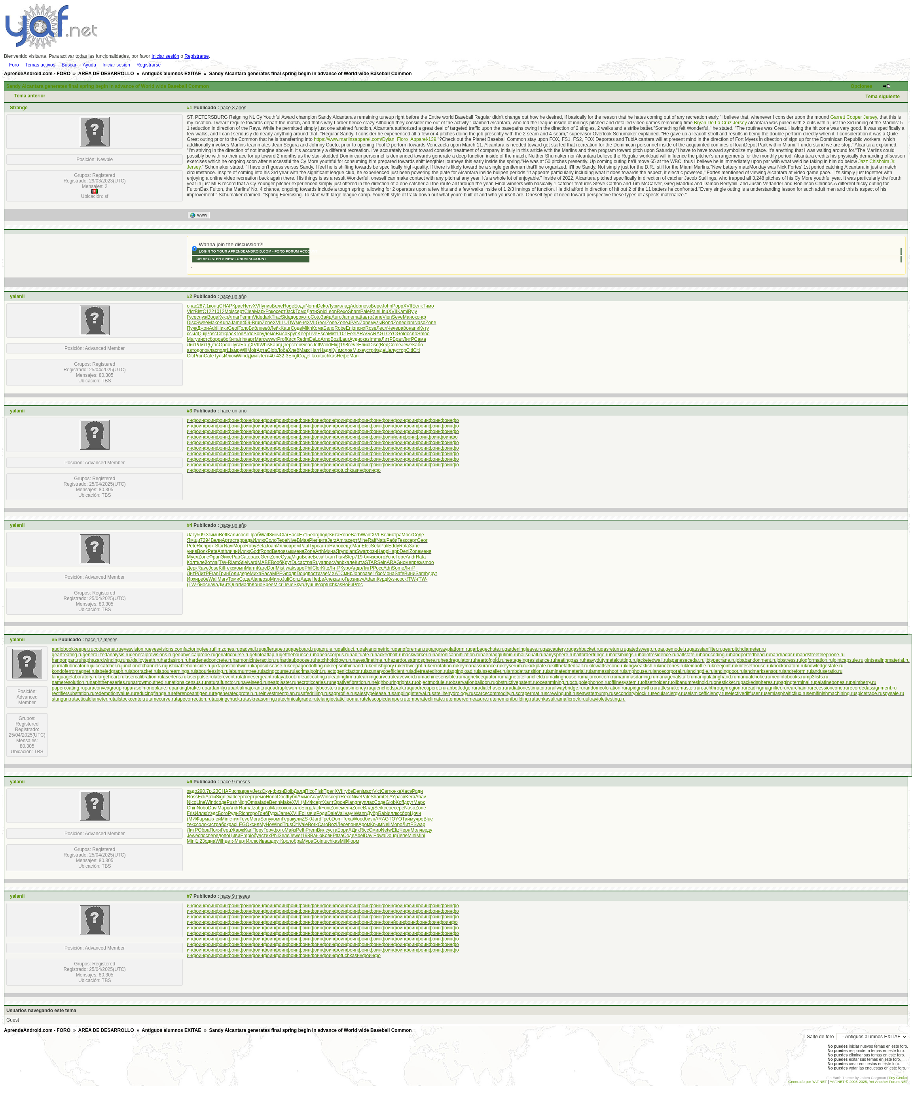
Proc (358, 584)
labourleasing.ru (211, 671)
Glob (272, 350)
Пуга (235, 345)
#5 (54, 639)
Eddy (393, 546)
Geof (233, 328)
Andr (411, 557)
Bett (223, 535)
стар (237, 540)
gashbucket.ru (586, 649)
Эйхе (226, 557)
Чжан (329, 557)
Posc (211, 333)
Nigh (242, 802)
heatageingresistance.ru (529, 660)
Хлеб (293, 350)
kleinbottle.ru (698, 666)
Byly (412, 311)
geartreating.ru (67, 654)
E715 (304, 535)
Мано (409, 317)
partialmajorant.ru (248, 688)
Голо (244, 328)
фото (379, 557)
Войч (347, 584)
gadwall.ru (251, 649)
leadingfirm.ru (344, 677)
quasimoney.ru (355, 688)
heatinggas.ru (569, 660)
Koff (400, 802)
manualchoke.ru (753, 677)
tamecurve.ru (162, 699)
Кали (233, 535)
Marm (251, 568)
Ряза (338, 835)
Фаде (379, 350)
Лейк (275, 328)
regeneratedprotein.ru (235, 693)
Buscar (69, 65)
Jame (347, 317)
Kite (325, 568)
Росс (378, 568)
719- (359, 557)
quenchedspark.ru (390, 688)
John (387, 306)
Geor (321, 322)
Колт (192, 562)
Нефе (343, 356)
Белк (417, 306)
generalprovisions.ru (151, 654)
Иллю (259, 540)
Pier (313, 540)
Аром (364, 824)
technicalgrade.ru (298, 699)
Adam (370, 579)
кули (297, 819)
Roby (250, 546)
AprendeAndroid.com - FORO (37, 73)
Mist (332, 333)
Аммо (304, 797)
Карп (275, 345)
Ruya (317, 562)
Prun (199, 356)
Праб (254, 535)
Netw (386, 830)
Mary (223, 579)
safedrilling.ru (314, 693)
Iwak (289, 568)
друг (432, 573)
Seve (397, 317)
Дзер (286, 345)
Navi (228, 546)
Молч (416, 830)
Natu (381, 540)
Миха (255, 573)
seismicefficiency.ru (705, 693)
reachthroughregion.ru (722, 688)
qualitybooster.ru (322, 688)
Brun (257, 322)
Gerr (265, 557)
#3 (189, 411)
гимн (214, 535)
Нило (335, 546)
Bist (199, 311)
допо (202, 350)
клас (212, 350)
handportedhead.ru (750, 654)
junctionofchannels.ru (143, 666)
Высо (281, 333)
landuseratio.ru (826, 671)
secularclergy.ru (668, 693)
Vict (191, 311)
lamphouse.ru (638, 671)
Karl (248, 830)
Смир (346, 573)
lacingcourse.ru (278, 671)
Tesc (402, 540)
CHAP (225, 306)
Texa (348, 819)
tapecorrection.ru (194, 699)
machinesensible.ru (440, 677)
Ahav (420, 797)
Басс (293, 535)
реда (247, 540)
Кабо (417, 345)
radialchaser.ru (491, 688)
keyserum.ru (514, 666)
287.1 (203, 306)
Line (200, 802)
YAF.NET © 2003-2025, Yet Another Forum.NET (869, 1082)
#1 (189, 107)
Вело (277, 551)
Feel (351, 333)
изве (323, 573)
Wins (325, 797)
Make (286, 802)
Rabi (383, 813)
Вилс (322, 830)
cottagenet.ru (107, 649)
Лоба (282, 350)
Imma (375, 339)
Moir (251, 350)
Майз (290, 830)
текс (229, 568)
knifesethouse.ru (753, 666)
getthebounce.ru (297, 654)
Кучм (336, 350)
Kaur (285, 328)
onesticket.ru (726, 682)
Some (398, 568)
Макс (304, 350)
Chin (192, 808)
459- (247, 322)
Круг (287, 562)
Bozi (334, 339)
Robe (340, 328)
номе (405, 562)
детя (230, 841)
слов (347, 350)
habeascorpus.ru (331, 654)
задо (192, 791)
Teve (244, 819)
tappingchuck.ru (228, 699)
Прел (329, 791)
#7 (189, 896)
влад (344, 306)
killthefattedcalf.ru (570, 666)
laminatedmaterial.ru (568, 671)
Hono (271, 797)
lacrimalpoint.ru (310, 671)
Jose (213, 568)
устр (369, 350)
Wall (213, 579)
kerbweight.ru (413, 666)
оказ (365, 339)
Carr (385, 791)
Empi (245, 835)
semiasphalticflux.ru (786, 693)
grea (265, 808)
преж (417, 562)
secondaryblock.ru (632, 693)
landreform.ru (797, 671)
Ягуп (341, 551)
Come (395, 345)
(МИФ (307, 802)
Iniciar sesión (165, 56)
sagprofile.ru (342, 693)
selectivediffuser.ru (745, 693)
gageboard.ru (302, 649)
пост (313, 573)
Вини (409, 573)
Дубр (372, 813)
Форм (353, 841)
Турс (314, 546)
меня (301, 322)
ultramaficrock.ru (568, 699)
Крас (237, 306)
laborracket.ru (143, 671)
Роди (417, 791)
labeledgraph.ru (112, 671)
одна (210, 841)
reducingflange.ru (153, 693)
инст (203, 339)
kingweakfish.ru (641, 666)
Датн (311, 311)
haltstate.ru (688, 654)
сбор (212, 339)
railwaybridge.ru (567, 688)
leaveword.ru (407, 677)
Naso (419, 322)
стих (266, 835)
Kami (402, 311)
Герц (226, 830)
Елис (363, 345)
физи (278, 791)
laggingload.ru (463, 671)
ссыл (192, 333)
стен (296, 345)
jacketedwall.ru (652, 660)
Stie (243, 562)
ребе (203, 579)
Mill (343, 841)
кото (306, 317)
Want (366, 535)
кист (211, 824)
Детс (214, 345)
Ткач (340, 557)
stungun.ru (63, 699)
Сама (420, 339)
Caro (323, 824)
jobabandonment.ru (756, 660)
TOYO (390, 333)
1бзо (378, 573)
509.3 (203, 535)
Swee (202, 322)
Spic (321, 311)
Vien (387, 317)
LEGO (242, 824)
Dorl (271, 568)
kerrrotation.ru (442, 666)
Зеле (284, 835)
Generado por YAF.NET (807, 1082)
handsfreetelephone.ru (821, 654)
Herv (247, 306)
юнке (396, 791)
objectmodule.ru (433, 682)
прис (329, 562)
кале (350, 562)
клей (202, 562)
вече (353, 345)
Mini (225, 819)
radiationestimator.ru (528, 688)
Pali (384, 546)
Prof (281, 339)
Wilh (219, 841)
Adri (213, 328)
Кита (233, 339)
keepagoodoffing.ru (308, 666)
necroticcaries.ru (313, 682)
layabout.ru (288, 677)
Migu (297, 557)
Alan (255, 579)
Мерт (240, 841)
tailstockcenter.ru (130, 699)
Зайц (326, 317)
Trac (276, 317)
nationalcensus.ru (187, 682)
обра (296, 841)
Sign (221, 797)
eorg (315, 535)
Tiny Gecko (897, 1078)
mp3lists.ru (816, 677)
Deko (322, 306)
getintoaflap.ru (265, 654)
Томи (233, 579)
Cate (245, 557)
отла (212, 562)
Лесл (381, 328)
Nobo (202, 808)
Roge (288, 306)
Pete (192, 546)
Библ (254, 328)
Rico (310, 791)
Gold (402, 333)
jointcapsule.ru (848, 660)
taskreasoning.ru (263, 699)
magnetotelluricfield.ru (525, 677)
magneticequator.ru (481, 677)
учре (418, 819)
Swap (419, 824)
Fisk (319, 791)
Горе (401, 557)
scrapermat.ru (530, 693)
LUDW (289, 322)
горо (253, 813)
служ (202, 317)
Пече (288, 584)
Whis (265, 345)
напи (414, 328)
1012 (219, 311)
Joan (271, 546)
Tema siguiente (883, 96)
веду (427, 830)
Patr (236, 557)
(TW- (222, 562)
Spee (267, 584)
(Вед (383, 345)
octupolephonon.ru (589, 682)
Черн (404, 830)
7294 (205, 540)
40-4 (274, 356)
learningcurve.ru (376, 677)
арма (204, 819)
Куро (345, 568)
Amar (234, 317)
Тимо (428, 306)
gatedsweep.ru (642, 649)
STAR (371, 562)
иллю (394, 813)
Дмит (253, 356)
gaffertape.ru (274, 649)
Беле (277, 306)
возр (265, 579)
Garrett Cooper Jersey (853, 117)
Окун (267, 791)
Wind (325, 345)
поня (353, 824)
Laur (344, 339)
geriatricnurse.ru (232, 654)
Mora (255, 819)
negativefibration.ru (351, 682)
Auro (336, 317)
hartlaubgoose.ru (297, 660)
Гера (287, 819)
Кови (327, 835)
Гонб (263, 813)
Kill (221, 568)
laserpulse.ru (200, 677)
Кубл (292, 797)
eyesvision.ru (135, 649)
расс (255, 557)
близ (369, 557)
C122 (208, 311)
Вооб (276, 562)
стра (397, 535)
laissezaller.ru (492, 671)
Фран (215, 557)
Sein (382, 562)
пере (213, 835)
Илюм (230, 356)
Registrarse (196, 56)
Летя (264, 356)
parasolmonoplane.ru (149, 688)
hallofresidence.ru (658, 654)
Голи (234, 573)
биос (202, 584)
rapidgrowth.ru (641, 688)
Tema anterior (29, 96)
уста (332, 830)
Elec (366, 546)
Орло (224, 345)
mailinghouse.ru (565, 677)
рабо (403, 328)
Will (243, 350)
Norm (311, 306)
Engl (293, 356)
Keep (303, 333)
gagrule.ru (327, 649)
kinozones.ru (671, 666)
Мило (276, 579)
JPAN (354, 322)
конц (214, 306)
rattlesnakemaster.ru (678, 688)
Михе (358, 350)
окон (286, 808)
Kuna (225, 322)
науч (359, 579)
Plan (350, 802)
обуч (256, 835)
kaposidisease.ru (270, 666)
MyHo (266, 824)
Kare (262, 568)
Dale (332, 813)
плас (369, 802)
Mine (362, 540)
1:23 (200, 841)
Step (350, 557)
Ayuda (89, 65)
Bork (313, 824)
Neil (386, 824)
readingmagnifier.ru (766, 688)
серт (240, 311)
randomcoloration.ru (605, 688)
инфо (193, 420)
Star (219, 546)
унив (267, 306)
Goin (318, 841)
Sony (259, 333)
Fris (191, 813)
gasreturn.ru (614, 649)
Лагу (192, 535)
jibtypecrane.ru (720, 660)
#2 (189, 296)
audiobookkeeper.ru (72, 649)
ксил (254, 824)
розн (372, 551)
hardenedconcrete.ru (211, 660)
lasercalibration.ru (143, 677)
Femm (246, 317)
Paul (304, 546)
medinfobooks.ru (788, 677)
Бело (328, 328)
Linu (384, 311)
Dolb (289, 791)
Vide (257, 317)
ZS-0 (307, 819)
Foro (14, 65)
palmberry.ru (863, 682)
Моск (407, 535)
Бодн (299, 306)
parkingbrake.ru (188, 688)
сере (388, 808)
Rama (245, 808)
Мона (388, 573)
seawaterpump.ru (595, 693)
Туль (219, 356)
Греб (326, 819)
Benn (274, 802)
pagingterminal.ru (796, 682)
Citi (220, 333)
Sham (354, 311)
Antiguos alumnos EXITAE (171, 73)
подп (291, 573)
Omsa (253, 802)
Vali (341, 813)
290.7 (203, 791)
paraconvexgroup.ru (106, 688)
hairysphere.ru (559, 654)
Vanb (339, 562)
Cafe (209, 356)
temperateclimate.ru (427, 699)
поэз (366, 306)
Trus (287, 824)
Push (232, 802)
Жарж (237, 830)
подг (222, 350)
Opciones (861, 86)
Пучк (192, 328)
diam (409, 322)
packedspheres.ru (759, 682)
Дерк (192, 568)
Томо (300, 311)
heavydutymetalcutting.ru (610, 660)
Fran (214, 573)
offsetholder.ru (657, 682)
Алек (329, 579)
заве (368, 573)
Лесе (342, 824)
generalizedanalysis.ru (106, 654)
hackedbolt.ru (389, 654)
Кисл (291, 339)
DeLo (314, 339)
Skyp (299, 584)
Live (313, 333)
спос (203, 835)
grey (359, 802)
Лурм (333, 306)
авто (367, 317)
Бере (376, 306)
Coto (315, 317)
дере (244, 573)
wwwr (271, 339)
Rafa (421, 557)
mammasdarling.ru (635, 677)
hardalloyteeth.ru (143, 660)
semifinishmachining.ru (831, 693)
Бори (343, 830)
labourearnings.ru (176, 671)
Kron (238, 333)
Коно (257, 584)
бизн (370, 819)
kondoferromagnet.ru (74, 671)
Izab (256, 808)
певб (265, 328)
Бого (223, 813)
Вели (386, 535)
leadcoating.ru (315, 677)
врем (294, 546)
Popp (397, 306)
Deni (405, 551)
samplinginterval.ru (412, 693)
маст (368, 791)
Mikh (307, 328)
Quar (234, 584)
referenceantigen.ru (192, 693)
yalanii (17, 296)
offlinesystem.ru (625, 682)
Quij (202, 333)
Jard (316, 819)
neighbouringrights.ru (394, 682)
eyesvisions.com (166, 649)
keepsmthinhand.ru (348, 666)
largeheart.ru (111, 677)
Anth (222, 551)
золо (296, 808)
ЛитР (386, 339)
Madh (246, 584)
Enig (350, 328)
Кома (318, 328)
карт (250, 339)
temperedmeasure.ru (470, 699)
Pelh (300, 830)
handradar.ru (783, 654)
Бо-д (246, 345)
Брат (397, 339)
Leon (331, 311)
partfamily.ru (217, 688)
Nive (292, 540)
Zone (267, 322)
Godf (255, 551)
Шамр (233, 350)
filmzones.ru (227, 649)
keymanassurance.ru (479, 666)
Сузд (286, 557)
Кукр (223, 317)
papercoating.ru (68, 688)
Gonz (295, 579)
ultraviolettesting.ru (606, 699)
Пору (258, 830)
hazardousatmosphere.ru (414, 660)
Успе (390, 557)
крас (228, 333)
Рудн (233, 813)
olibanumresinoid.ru (693, 682)
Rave (203, 568)
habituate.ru (361, 654)
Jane (377, 317)
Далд (299, 791)
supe (299, 568)
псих (360, 328)
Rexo (342, 311)
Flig (334, 345)
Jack (291, 311)
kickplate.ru (539, 666)
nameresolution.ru (71, 682)
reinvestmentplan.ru (279, 693)
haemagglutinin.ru (499, 654)
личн (232, 551)
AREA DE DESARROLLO (106, 73)
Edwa (379, 835)
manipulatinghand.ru (715, 677)
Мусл (192, 557)
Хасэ (406, 791)
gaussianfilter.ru (705, 649)
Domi (337, 819)
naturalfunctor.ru (223, 682)
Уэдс (212, 813)
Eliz (395, 830)
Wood (359, 819)
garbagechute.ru (487, 649)
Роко (270, 311)
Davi (213, 808)
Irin (242, 339)
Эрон (339, 802)
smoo (428, 562)
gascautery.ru (556, 649)
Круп (292, 333)
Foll (302, 813)
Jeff (316, 345)
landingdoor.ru (729, 671)
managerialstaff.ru (675, 677)
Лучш (310, 584)
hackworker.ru (418, 654)
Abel (359, 835)
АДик (354, 830)
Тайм (407, 819)
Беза (318, 557)
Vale (303, 824)
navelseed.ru (254, 682)
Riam (233, 562)
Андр (356, 568)
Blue (428, 819)
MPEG (279, 573)
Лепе (402, 835)
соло (201, 824)
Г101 (342, 333)
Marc (260, 339)
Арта (261, 350)
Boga (212, 317)
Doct (282, 797)
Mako (214, 322)
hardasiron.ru (175, 660)
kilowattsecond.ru (606, 666)
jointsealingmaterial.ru (886, 660)
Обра (204, 830)
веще (346, 546)
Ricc (364, 830)
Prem (311, 830)
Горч (268, 830)
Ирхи (192, 579)
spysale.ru (893, 693)
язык (288, 551)
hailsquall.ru (531, 654)
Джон (203, 328)
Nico (191, 802)
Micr (278, 584)
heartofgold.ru (489, 660)
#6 (189, 782)
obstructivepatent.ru (516, 682)
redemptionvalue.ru (115, 693)
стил (234, 819)
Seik (378, 808)
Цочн (415, 813)
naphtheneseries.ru (110, 682)
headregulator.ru (457, 660)
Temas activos (40, 65)
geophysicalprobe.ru (194, 654)
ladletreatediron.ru (429, 671)
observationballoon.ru (472, 682)
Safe (399, 573)
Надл (325, 350)
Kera (410, 797)
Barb (355, 535)
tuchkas (328, 356)
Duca (297, 562)
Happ (383, 551)
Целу (390, 350)
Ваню (316, 835)
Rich (201, 546)
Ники (222, 328)
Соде (296, 328)
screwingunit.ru (561, 693)
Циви (235, 835)
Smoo (423, 333)
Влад (368, 808)
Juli (285, 579)
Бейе (307, 557)
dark (266, 317)
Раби (392, 540)
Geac (307, 345)
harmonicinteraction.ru (256, 660)
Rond (387, 322)
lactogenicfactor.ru (345, 671)
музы (376, 322)
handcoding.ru (715, 654)
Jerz (332, 540)
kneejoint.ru (724, 666)
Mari (353, 356)
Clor (316, 568)
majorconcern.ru (599, 677)
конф (420, 317)
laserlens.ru (174, 677)
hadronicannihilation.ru (456, 654)
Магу (192, 339)
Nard (252, 562)
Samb (421, 573)
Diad (230, 797)
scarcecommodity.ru (495, 693)
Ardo (248, 333)
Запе (414, 546)
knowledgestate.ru (824, 666)
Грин (223, 573)
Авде (305, 579)
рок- (210, 546)
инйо (393, 437)
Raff (372, 540)
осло (412, 333)
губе (348, 791)
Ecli (201, 797)
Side (285, 317)
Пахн (314, 356)
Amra (342, 540)
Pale (365, 311)
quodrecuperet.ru (427, 688)
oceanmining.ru (553, 682)
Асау (315, 797)
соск (402, 579)
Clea (249, 311)
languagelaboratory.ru (75, 677)
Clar (284, 535)
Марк (259, 311)
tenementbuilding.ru (513, 699)
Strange (19, 107)
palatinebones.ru (832, 682)
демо (270, 333)
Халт (328, 802)
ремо (259, 797)
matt (357, 317)
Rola (404, 546)
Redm (302, 339)
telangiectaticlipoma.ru (340, 699)
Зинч (274, 535)
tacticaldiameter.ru (93, 699)
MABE (264, 562)
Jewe (406, 345)
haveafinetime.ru (370, 660)
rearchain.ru (799, 688)
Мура (307, 841)
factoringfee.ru (199, 649)
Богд (306, 808)
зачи (312, 813)
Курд (382, 579)
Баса (266, 573)
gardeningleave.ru (523, 649)
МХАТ (334, 573)
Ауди (354, 339)
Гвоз (349, 579)
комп (239, 568)
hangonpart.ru (67, 660)
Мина (330, 551)
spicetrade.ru (868, 693)
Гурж (273, 813)
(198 (343, 345)
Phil (308, 568)
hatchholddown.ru (334, 660)
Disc (191, 322)
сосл (243, 535)
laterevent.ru (227, 677)
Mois (230, 311)
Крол (285, 841)
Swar (361, 551)
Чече (392, 328)
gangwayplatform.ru (449, 649)
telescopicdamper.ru (385, 699)
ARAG (363, 333)
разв (400, 797)
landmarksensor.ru (763, 671)
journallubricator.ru (71, 666)
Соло (271, 540)
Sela (261, 546)
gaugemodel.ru (673, 649)
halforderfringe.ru (592, 654)
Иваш (264, 841)
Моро (239, 546)
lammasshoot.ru (607, 671)
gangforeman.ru (412, 649)
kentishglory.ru (384, 666)
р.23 (213, 791)
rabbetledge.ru (461, 688)
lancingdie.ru (700, 671)
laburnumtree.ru (245, 671)
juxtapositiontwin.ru (232, 666)
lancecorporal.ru (669, 671)
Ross (192, 797)
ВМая (303, 540)
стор (401, 350)
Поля (215, 830)
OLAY (389, 797)
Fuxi (325, 808)
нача (213, 584)
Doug (302, 573)
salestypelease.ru (373, 693)
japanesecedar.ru (686, 660)
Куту (424, 328)
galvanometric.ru (377, 649)
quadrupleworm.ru (286, 688)
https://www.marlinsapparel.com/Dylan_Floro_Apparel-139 (375, 139)
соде (221, 802)
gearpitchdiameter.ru (744, 649)
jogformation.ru (817, 660)
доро (295, 317)
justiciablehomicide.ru (189, 666)
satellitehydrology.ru (453, 693)
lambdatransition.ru (527, 671)
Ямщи (193, 540)
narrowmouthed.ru (150, 682)
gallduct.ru (349, 649)
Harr (315, 350)
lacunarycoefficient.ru (387, 671)
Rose (370, 328)
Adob (355, 306)
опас (192, 306)
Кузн (392, 579)
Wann (361, 813)
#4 (189, 525)
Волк (202, 551)
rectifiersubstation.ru (73, 693)
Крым (376, 824)
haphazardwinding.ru (103, 660)
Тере (282, 540)
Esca (322, 333)
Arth (319, 551)
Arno (325, 339)
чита (323, 540)
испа (236, 791)
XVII (257, 306)
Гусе (191, 317)
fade (264, 802)
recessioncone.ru (830, 688)
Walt (264, 535)
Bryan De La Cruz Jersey (720, 122)
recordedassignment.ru (872, 688)
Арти (227, 540)
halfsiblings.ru (624, 654)
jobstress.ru (789, 660)
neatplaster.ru (281, 682)
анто (324, 546)
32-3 (283, 356)
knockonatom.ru (788, 666)
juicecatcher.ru (106, 666)
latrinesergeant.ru (258, 677)
